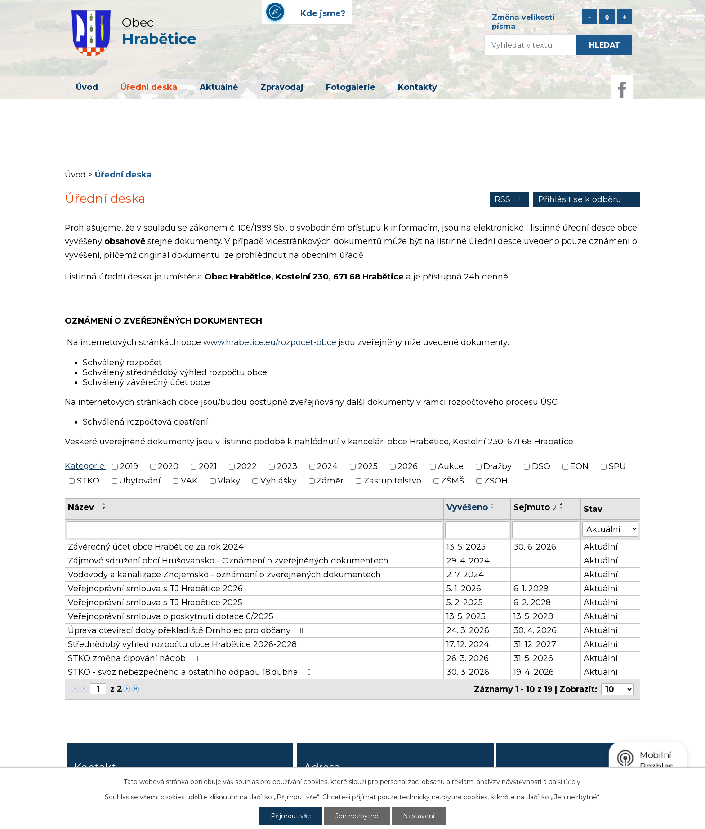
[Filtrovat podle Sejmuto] (545, 529)
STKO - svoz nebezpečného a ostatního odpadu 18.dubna (191, 672)
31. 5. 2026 (533, 658)
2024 (327, 466)
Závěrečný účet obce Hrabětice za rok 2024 (156, 547)
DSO (541, 466)
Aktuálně (219, 87)
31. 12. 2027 (534, 644)
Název (83, 507)
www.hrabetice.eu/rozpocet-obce (269, 342)
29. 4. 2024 (468, 561)
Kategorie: (85, 466)
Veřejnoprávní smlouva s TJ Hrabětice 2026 (155, 589)
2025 (368, 466)
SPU (617, 466)
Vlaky (229, 481)
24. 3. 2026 (467, 630)
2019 (129, 466)
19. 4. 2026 (533, 672)
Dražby (497, 466)
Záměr (330, 481)
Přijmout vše (291, 816)
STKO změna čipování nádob (135, 658)
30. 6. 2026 (534, 547)
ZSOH (496, 481)
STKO (88, 481)
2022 (246, 466)
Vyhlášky (278, 481)
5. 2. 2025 (464, 602)
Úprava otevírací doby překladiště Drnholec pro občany (187, 630)
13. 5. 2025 (466, 547)
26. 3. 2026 (467, 658)
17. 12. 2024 (467, 644)
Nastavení (418, 816)
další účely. (565, 782)
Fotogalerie (350, 87)
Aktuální (601, 547)
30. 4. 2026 (535, 630)
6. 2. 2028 (532, 602)
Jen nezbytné (357, 816)
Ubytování (140, 481)
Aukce (451, 466)
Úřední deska (148, 87)
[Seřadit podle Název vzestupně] (104, 504)
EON (579, 466)
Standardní (607, 16)
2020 (168, 466)
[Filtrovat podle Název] (254, 529)
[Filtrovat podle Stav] (610, 529)
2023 (287, 466)
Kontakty (417, 87)
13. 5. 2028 (533, 616)
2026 (407, 466)
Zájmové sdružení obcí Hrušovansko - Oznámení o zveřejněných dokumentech (228, 561)
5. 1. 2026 (463, 589)
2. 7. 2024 (465, 575)
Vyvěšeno (467, 507)
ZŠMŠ (452, 481)
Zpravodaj (281, 87)
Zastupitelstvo (392, 481)
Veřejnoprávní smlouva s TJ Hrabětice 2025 (155, 602)
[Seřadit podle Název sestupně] (104, 508)
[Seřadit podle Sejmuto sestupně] (562, 508)
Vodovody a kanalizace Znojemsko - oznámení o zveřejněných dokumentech (224, 575)
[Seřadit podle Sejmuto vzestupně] (562, 504)
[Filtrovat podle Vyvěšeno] (477, 529)
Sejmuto (535, 507)
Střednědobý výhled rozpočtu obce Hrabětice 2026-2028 (182, 644)
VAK (189, 481)
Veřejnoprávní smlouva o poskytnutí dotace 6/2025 (170, 616)
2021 (208, 466)
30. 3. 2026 (467, 672)
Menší (589, 16)
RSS (510, 199)
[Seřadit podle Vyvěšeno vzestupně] (493, 504)
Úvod (87, 87)
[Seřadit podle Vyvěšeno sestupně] (493, 508)
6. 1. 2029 (531, 589)
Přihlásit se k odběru (587, 199)
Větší (624, 16)
